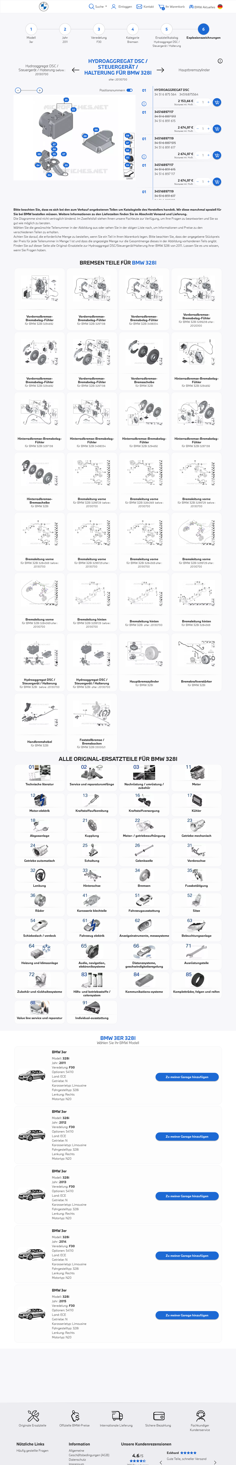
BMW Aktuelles (202, 6)
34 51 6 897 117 (164, 174)
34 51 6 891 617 (164, 147)
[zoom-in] (40, 90)
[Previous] (75, 70)
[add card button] (217, 102)
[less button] (197, 102)
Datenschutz (77, 1459)
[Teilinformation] (144, 103)
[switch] (130, 90)
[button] (220, 61)
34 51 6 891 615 (164, 121)
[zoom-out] (18, 90)
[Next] (160, 70)
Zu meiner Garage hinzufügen (187, 1077)
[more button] (208, 102)
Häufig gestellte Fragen (32, 1450)
